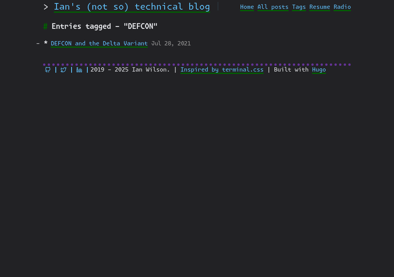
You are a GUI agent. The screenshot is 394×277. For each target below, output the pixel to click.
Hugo (319, 70)
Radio (342, 7)
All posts (273, 7)
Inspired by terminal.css (222, 70)
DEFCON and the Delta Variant (99, 44)
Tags (299, 7)
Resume (319, 7)
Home (247, 7)
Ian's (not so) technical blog (132, 7)
